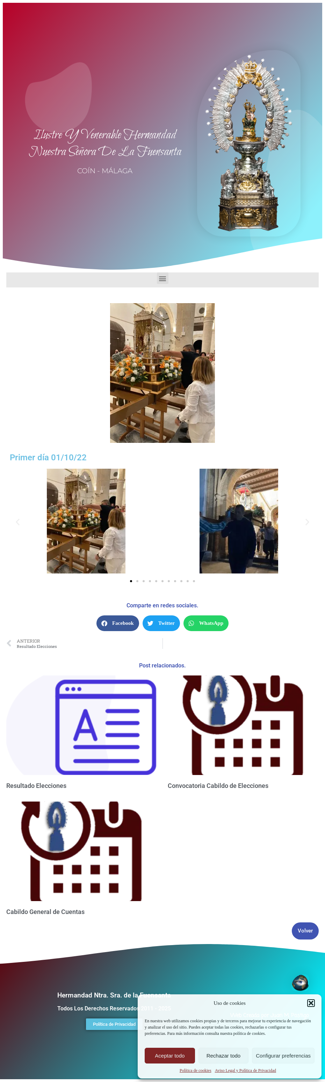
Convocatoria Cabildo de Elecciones (218, 785)
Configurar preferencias (283, 1056)
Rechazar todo (224, 1056)
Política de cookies (195, 1070)
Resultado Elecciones (36, 785)
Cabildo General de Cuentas (45, 911)
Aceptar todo (170, 1056)
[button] (311, 1003)
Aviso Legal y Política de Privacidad (245, 1070)
